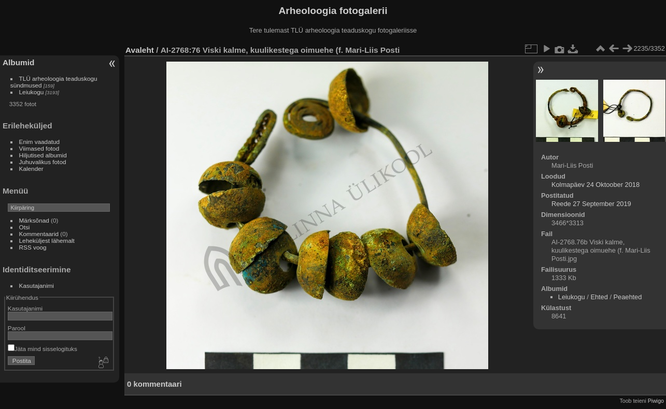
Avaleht (139, 50)
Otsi (24, 227)
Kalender (31, 168)
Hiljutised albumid (43, 155)
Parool (16, 328)
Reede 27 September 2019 (591, 204)
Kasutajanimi (36, 285)
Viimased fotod (39, 148)
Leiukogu (31, 92)
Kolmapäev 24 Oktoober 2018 (595, 184)
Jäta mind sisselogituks (42, 348)
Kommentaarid (39, 233)
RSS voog (33, 247)
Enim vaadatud (39, 141)
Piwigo (656, 401)
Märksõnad (34, 220)
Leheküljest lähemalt (47, 240)
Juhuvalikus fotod (42, 161)
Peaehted (628, 297)
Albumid (18, 62)
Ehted (598, 297)
